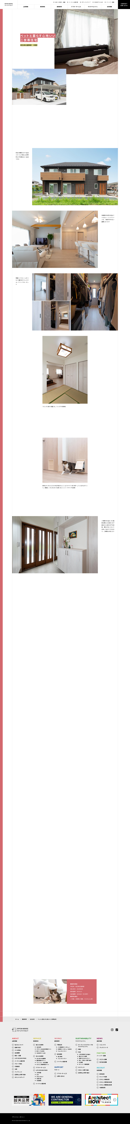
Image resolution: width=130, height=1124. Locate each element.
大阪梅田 (39, 1080)
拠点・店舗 (18, 1055)
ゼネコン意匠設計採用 (105, 1082)
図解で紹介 (18, 1047)
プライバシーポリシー (18, 1117)
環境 (79, 1049)
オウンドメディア (19, 1077)
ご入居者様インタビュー (64, 1047)
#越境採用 (102, 1087)
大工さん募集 (103, 1059)
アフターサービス (76, 6)
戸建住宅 (59, 1045)
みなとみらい (40, 1076)
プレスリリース (103, 1047)
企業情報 (25, 6)
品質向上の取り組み (20, 1074)
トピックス (102, 1045)
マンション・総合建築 (42, 1062)
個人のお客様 (39, 1045)
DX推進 (81, 1062)
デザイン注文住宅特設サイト (44, 1049)
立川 (38, 1074)
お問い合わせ (61, 1076)
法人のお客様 (39, 1056)
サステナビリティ (93, 6)
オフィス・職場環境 (84, 1064)
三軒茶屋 (39, 1072)
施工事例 (60, 1056)
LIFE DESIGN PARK (20, 1058)
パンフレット (18, 1072)
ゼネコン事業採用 (104, 1079)
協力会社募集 (103, 1062)
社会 (79, 1052)
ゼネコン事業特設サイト (43, 1064)
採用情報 (109, 6)
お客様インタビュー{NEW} (65, 1049)
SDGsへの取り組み (83, 1070)
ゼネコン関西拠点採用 (105, 1085)
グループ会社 (18, 1064)
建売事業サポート (41, 1060)
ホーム (17, 1019)
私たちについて (19, 1045)
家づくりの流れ (41, 1051)
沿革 (16, 1069)
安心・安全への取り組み (85, 1060)
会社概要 (17, 1053)
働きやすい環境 (83, 1056)
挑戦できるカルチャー (84, 1058)
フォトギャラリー (62, 1051)
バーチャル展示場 (20, 1061)
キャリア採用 (103, 1077)
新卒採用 (101, 1074)
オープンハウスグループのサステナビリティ (85, 1045)
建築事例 (59, 6)
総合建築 (59, 1054)
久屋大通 (39, 1078)
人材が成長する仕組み (84, 1054)
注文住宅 (32, 1019)
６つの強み (18, 1050)
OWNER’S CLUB (41, 1053)
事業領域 (42, 6)
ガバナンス (81, 1067)
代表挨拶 (17, 1066)
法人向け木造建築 (41, 1058)
